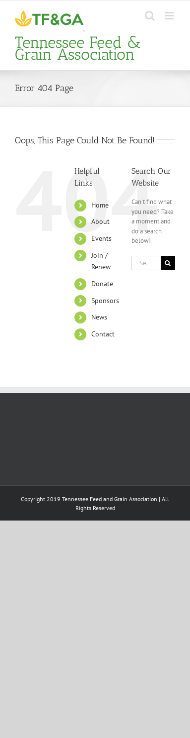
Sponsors (105, 300)
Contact (103, 333)
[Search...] (146, 263)
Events (101, 238)
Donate (102, 283)
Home (100, 205)
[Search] (168, 263)
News (99, 317)
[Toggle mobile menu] (170, 15)
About (100, 221)
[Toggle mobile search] (150, 15)
